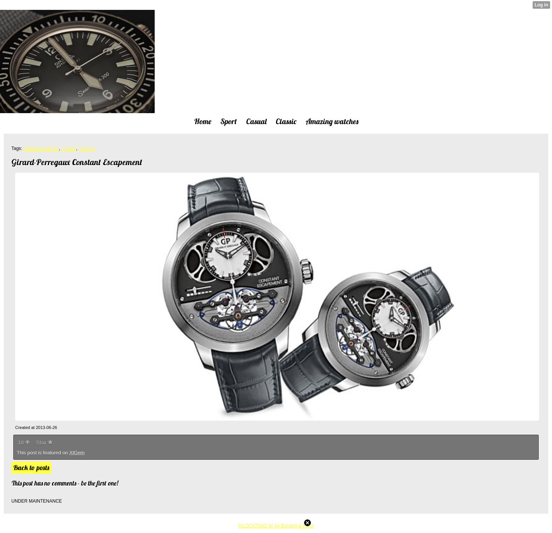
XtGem (77, 453)
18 (24, 443)
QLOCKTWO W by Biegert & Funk (276, 525)
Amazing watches (41, 148)
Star (44, 443)
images (68, 148)
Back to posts (31, 467)
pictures (86, 148)
